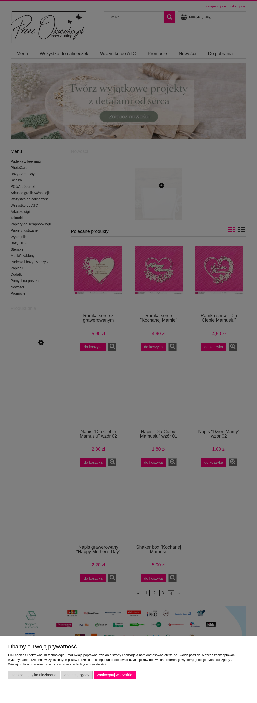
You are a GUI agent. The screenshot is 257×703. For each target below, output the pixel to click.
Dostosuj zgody (76, 675)
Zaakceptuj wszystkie (114, 675)
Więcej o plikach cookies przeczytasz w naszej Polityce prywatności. (57, 664)
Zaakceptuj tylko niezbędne (34, 675)
